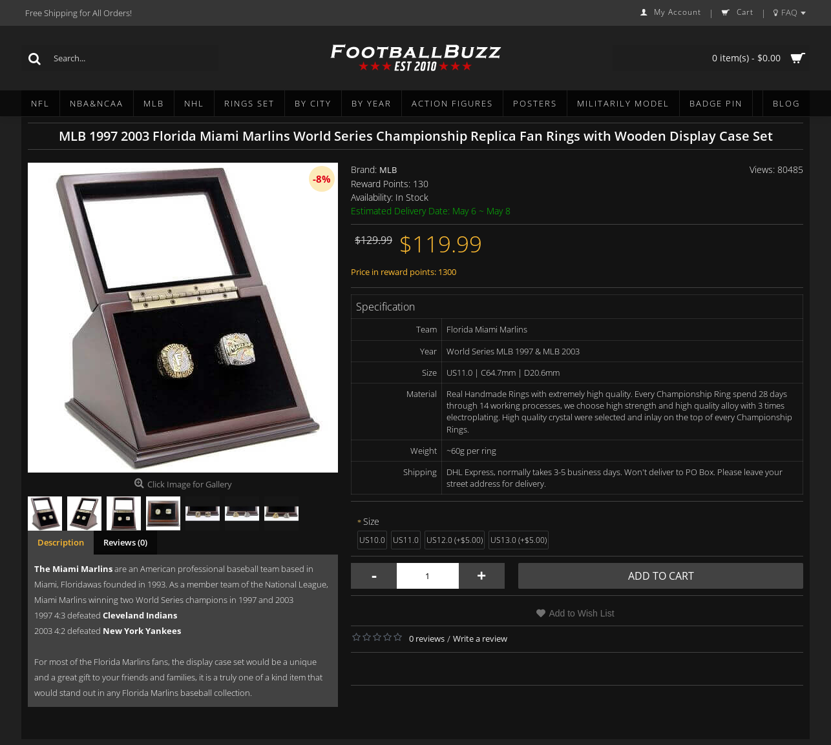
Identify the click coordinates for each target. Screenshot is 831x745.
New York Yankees (142, 631)
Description (60, 542)
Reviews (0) (125, 542)
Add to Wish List (581, 613)
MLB (388, 170)
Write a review (480, 638)
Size (371, 521)
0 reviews (427, 638)
